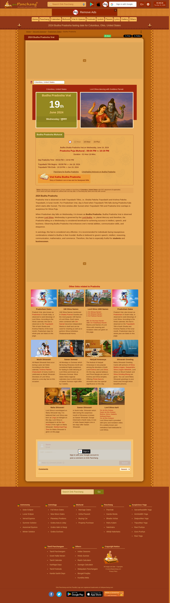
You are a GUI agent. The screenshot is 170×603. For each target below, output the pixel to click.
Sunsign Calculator (85, 565)
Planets (108, 19)
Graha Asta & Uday (58, 523)
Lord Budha (87, 217)
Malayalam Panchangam (88, 569)
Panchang (44, 19)
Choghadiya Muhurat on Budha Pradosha (98, 172)
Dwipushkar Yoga (141, 518)
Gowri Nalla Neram (57, 556)
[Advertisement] (84, 60)
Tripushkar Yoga (141, 523)
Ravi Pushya (139, 527)
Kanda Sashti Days (57, 573)
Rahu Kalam (111, 523)
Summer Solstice (30, 523)
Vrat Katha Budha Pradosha (69, 179)
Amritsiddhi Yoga (141, 514)
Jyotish (100, 19)
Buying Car (83, 518)
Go (99, 492)
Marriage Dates (85, 510)
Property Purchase (86, 523)
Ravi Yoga (138, 536)
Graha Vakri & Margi (59, 527)
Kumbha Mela (83, 578)
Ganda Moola (111, 514)
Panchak (110, 510)
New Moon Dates (58, 514)
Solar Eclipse (28, 510)
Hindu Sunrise (83, 556)
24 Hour (87, 142)
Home (35, 19)
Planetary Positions (58, 518)
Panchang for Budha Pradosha (66, 172)
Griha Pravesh (84, 514)
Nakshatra (110, 527)
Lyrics (117, 19)
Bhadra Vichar (112, 518)
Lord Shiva (49, 217)
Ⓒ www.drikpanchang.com (113, 569)
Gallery (124, 19)
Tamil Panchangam (57, 551)
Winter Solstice (29, 532)
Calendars (56, 19)
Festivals (91, 19)
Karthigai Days (56, 565)
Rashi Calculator (84, 560)
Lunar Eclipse (28, 514)
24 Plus (97, 142)
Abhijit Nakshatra (113, 532)
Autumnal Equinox (30, 527)
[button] (122, 4)
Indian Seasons (84, 551)
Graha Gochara (57, 532)
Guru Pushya (139, 532)
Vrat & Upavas (78, 19)
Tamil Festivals (56, 569)
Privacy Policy (113, 571)
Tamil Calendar (56, 560)
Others (133, 19)
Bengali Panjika (84, 573)
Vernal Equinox (29, 518)
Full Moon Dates (57, 510)
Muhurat (66, 19)
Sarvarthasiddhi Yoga (143, 510)
